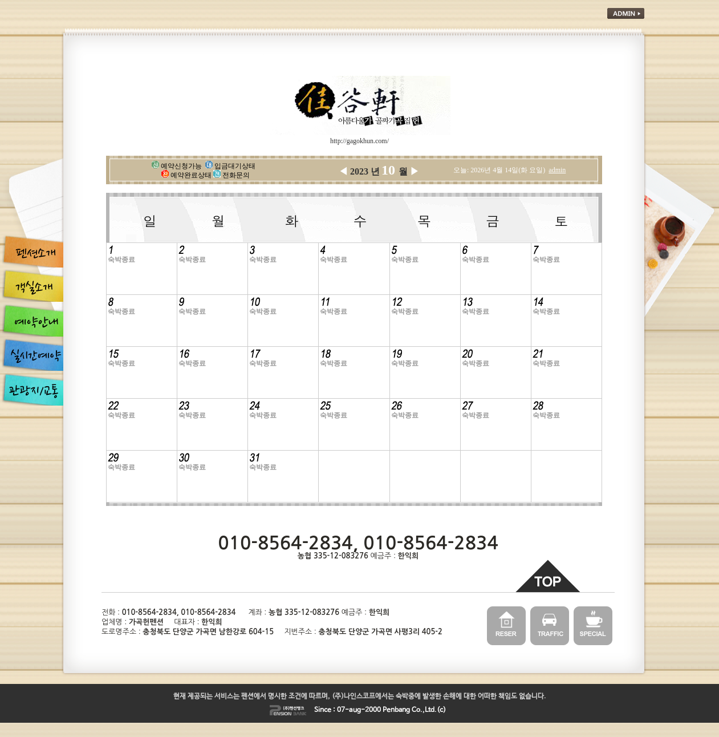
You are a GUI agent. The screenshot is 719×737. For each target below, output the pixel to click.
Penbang (396, 710)
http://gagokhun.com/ (359, 141)
